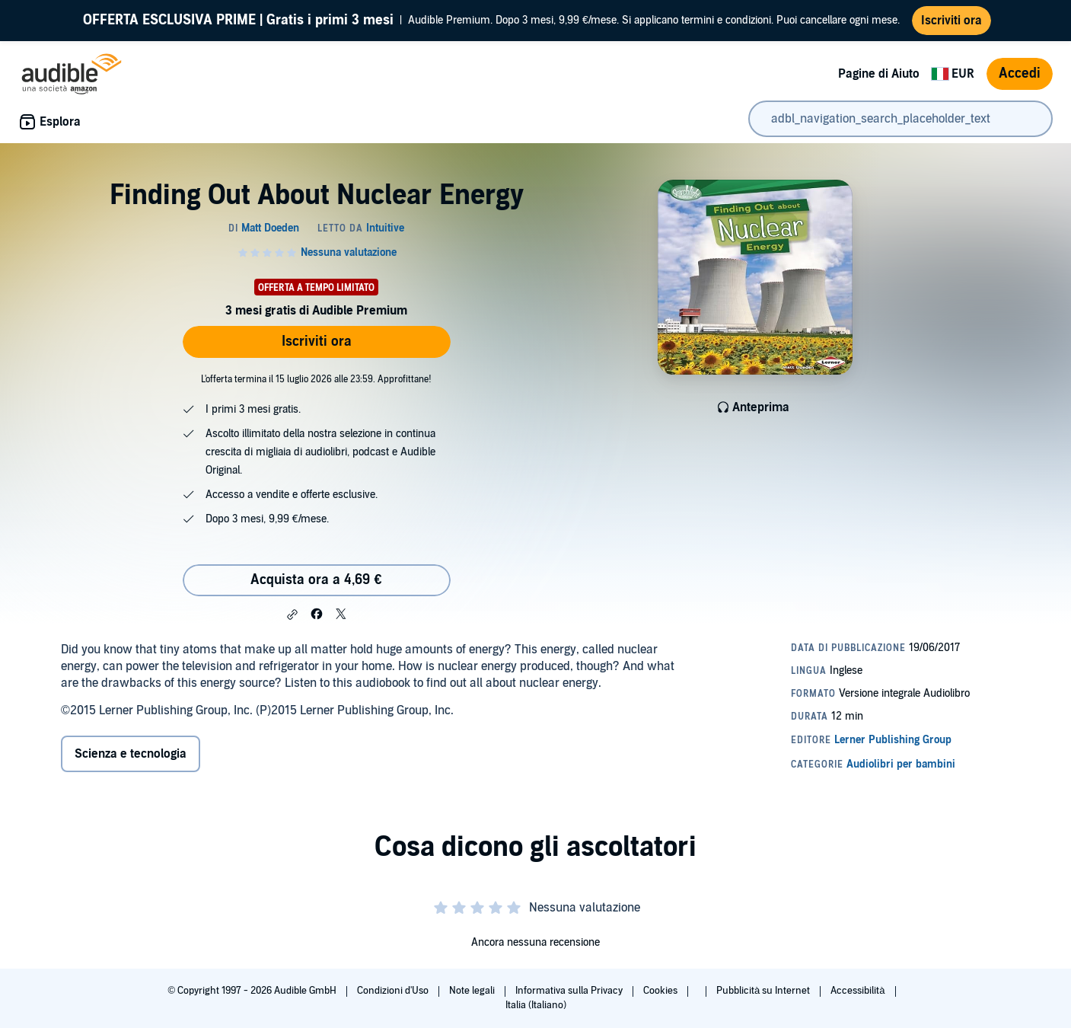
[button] (292, 614)
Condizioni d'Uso (394, 991)
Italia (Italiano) (535, 1005)
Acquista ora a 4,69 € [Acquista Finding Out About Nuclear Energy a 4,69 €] (315, 580)
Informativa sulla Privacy (570, 991)
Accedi (1020, 73)
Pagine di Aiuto (879, 73)
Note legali (473, 991)
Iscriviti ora (317, 342)
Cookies (661, 991)
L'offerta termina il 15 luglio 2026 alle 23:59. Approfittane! (316, 379)
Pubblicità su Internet (764, 991)
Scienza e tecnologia (130, 753)
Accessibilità (858, 991)
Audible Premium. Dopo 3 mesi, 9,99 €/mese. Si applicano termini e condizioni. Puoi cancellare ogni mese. (491, 20)
